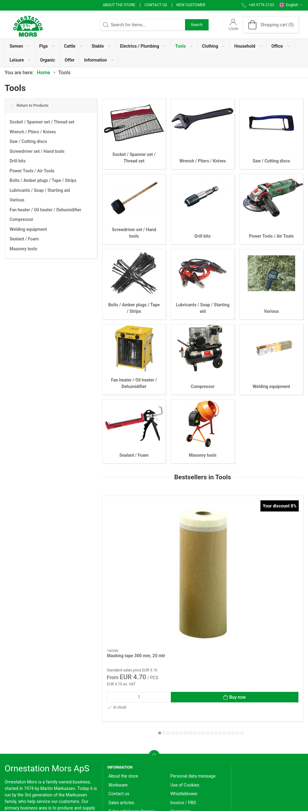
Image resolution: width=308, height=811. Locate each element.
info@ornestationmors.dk (29, 753)
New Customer (190, 5)
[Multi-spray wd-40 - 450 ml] (271, 521)
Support (177, 744)
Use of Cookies (184, 700)
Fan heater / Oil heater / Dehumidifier (45, 209)
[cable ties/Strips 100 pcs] (203, 521)
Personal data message (193, 691)
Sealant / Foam (24, 238)
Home (43, 72)
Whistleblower (183, 708)
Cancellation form (125, 772)
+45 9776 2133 (19, 747)
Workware (118, 700)
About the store (119, 5)
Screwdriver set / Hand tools (37, 151)
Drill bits (18, 160)
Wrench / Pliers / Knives (33, 131)
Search (197, 25)
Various (17, 199)
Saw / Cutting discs (28, 141)
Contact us (156, 5)
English (291, 5)
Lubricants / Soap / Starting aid (40, 190)
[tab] (187, 629)
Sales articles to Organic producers (131, 730)
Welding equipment (28, 229)
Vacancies (180, 726)
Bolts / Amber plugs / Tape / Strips (43, 180)
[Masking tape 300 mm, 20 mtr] (134, 521)
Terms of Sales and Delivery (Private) (135, 745)
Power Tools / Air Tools (32, 170)
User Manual (182, 735)
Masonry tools (23, 248)
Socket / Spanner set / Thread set (42, 121)
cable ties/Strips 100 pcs (200, 552)
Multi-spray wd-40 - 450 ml (270, 552)
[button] (20, 46)
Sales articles (121, 717)
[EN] (28, 24)
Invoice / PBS (183, 717)
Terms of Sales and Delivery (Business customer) (135, 760)
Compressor (21, 219)
